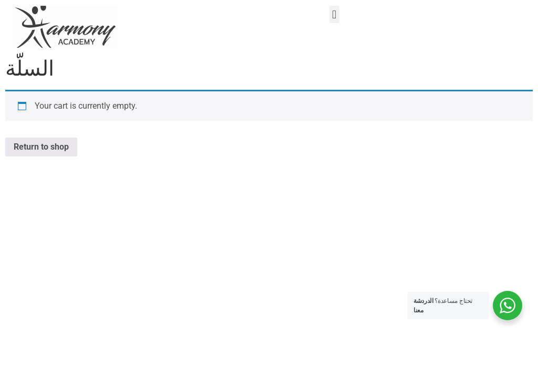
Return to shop (41, 147)
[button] (334, 14)
